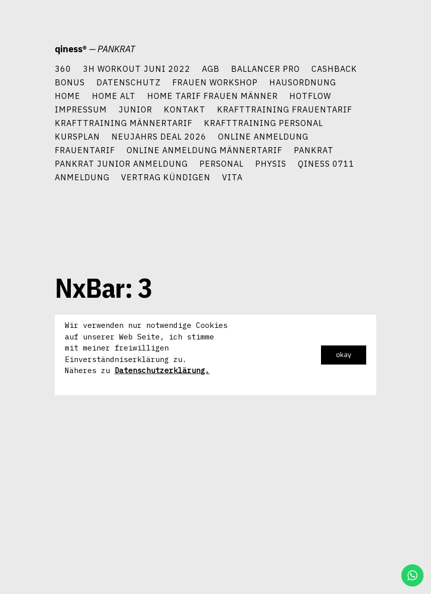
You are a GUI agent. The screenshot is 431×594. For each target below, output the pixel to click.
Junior (135, 109)
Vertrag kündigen (165, 177)
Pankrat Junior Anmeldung (121, 163)
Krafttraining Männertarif (123, 122)
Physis (270, 163)
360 (63, 68)
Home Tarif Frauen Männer (212, 95)
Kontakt (184, 109)
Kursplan (77, 136)
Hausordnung (302, 82)
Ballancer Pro (265, 68)
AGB (211, 68)
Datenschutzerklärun (157, 370)
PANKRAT (314, 150)
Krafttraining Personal (263, 122)
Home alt (114, 95)
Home (67, 95)
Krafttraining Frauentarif (284, 109)
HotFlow (310, 95)
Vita (232, 177)
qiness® (71, 49)
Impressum (81, 109)
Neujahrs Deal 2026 (159, 136)
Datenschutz (128, 82)
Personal (221, 163)
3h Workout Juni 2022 (136, 68)
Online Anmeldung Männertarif (204, 150)
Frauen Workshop (215, 82)
